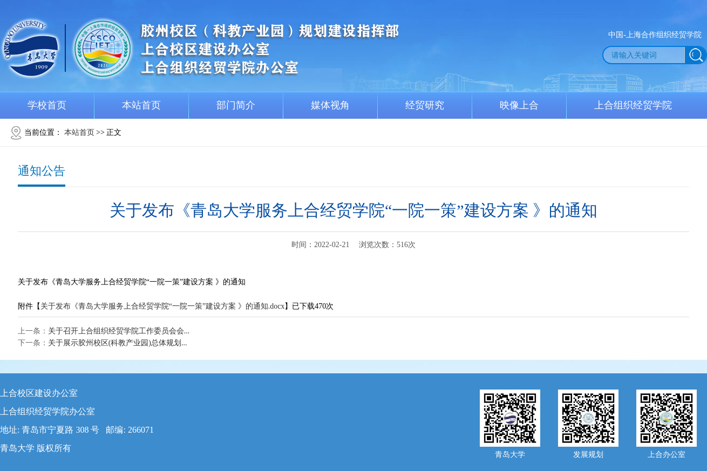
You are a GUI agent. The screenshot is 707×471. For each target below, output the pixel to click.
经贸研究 (424, 105)
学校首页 (47, 105)
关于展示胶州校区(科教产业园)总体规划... (117, 343)
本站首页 (141, 105)
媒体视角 (330, 105)
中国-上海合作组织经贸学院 (655, 35)
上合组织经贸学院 (633, 105)
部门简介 (235, 105)
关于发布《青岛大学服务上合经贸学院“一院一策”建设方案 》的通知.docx (162, 306)
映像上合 (519, 105)
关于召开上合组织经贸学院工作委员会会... (119, 331)
